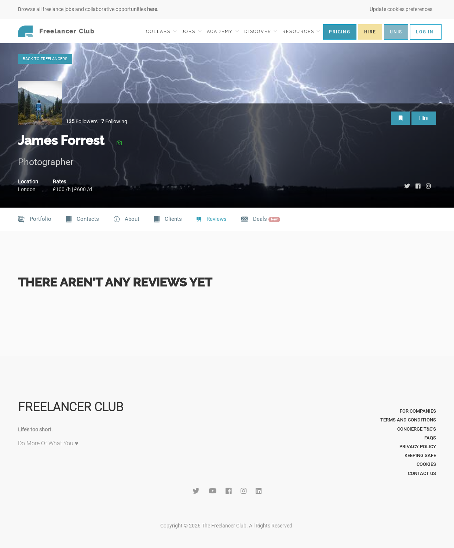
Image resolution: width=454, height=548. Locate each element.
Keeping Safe (420, 455)
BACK (45, 58)
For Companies (418, 411)
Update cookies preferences (401, 9)
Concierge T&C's (416, 429)
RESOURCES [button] (301, 31)
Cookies (426, 464)
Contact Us (422, 473)
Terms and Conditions (408, 420)
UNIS (396, 31)
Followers (82, 121)
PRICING (340, 31)
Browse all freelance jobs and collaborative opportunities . (88, 9)
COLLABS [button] (161, 31)
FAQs (430, 438)
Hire (423, 118)
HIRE (370, 31)
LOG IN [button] (425, 31)
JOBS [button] (192, 31)
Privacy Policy (417, 446)
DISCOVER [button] (260, 31)
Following (114, 121)
